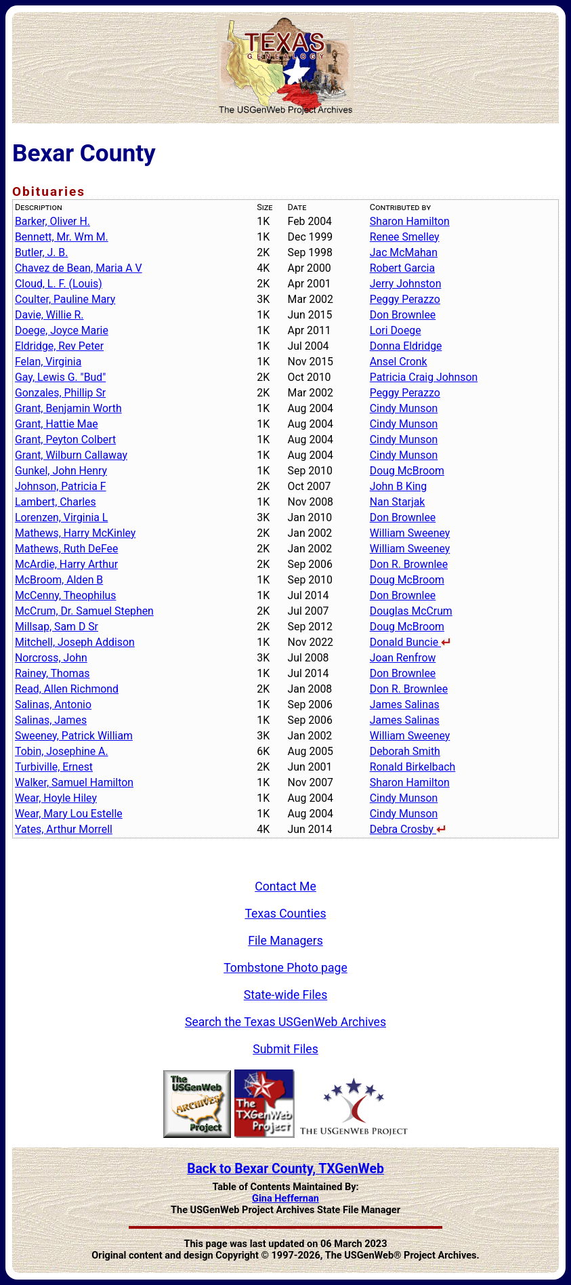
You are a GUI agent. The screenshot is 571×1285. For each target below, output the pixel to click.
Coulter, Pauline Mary (65, 299)
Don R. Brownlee (409, 564)
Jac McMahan (404, 252)
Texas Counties (285, 913)
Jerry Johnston (406, 283)
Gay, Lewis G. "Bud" (60, 377)
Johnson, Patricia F (60, 486)
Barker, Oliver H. (52, 221)
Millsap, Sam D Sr (56, 626)
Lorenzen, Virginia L (61, 517)
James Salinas (405, 704)
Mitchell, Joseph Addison (75, 642)
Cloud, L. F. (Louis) (58, 283)
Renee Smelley (405, 236)
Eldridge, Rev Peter (59, 346)
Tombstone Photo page (285, 968)
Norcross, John (51, 657)
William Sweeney (410, 533)
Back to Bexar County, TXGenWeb (285, 1169)
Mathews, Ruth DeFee (66, 548)
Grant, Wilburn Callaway (71, 455)
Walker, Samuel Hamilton (74, 782)
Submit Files (285, 1049)
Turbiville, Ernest (54, 766)
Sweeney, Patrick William (74, 735)
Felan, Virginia (48, 361)
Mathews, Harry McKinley (75, 533)
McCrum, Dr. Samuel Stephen (84, 611)
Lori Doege (395, 330)
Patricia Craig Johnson (424, 377)
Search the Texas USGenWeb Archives (285, 1022)
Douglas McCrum (411, 611)
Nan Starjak (397, 501)
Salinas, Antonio (53, 704)
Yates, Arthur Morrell (63, 829)
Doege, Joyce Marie (61, 330)
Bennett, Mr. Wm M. (61, 236)
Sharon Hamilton (410, 221)
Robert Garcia (402, 268)
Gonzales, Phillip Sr (60, 392)
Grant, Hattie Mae (56, 423)
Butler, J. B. (41, 252)
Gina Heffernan (285, 1198)
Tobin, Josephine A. (61, 751)
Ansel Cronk (398, 361)
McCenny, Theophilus (65, 595)
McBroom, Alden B (59, 579)
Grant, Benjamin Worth (68, 408)
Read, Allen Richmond (67, 688)
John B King (398, 486)
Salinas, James (51, 720)
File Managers (285, 940)
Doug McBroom (407, 470)
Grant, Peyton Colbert (65, 439)
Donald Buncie (410, 642)
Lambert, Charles (55, 501)
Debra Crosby (408, 829)
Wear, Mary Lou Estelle (69, 813)
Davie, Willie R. (49, 314)
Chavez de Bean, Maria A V (78, 268)
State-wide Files (286, 995)
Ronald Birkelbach (413, 766)
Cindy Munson (404, 408)
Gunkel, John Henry (61, 470)
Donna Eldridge (406, 346)
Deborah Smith (405, 751)
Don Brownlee (403, 314)
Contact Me (285, 886)
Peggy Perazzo (405, 299)
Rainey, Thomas (52, 673)
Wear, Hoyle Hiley (56, 798)
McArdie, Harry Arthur (66, 564)
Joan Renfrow (403, 657)
